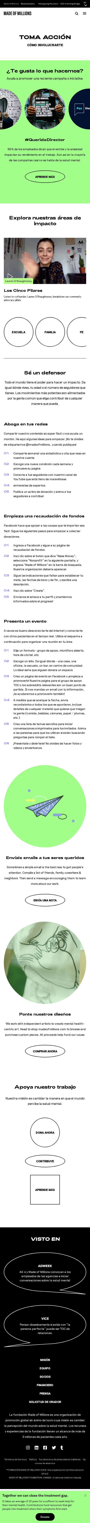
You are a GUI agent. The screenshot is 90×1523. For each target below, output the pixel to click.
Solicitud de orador (45, 1402)
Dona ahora (45, 1132)
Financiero (45, 1385)
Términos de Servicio (15, 1459)
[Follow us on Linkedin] (36, 1447)
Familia (50, 332)
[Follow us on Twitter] (54, 1447)
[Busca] (77, 13)
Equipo (45, 1368)
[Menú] (84, 13)
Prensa (45, 1393)
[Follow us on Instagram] (28, 1447)
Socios (45, 1376)
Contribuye (45, 1161)
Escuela (18, 332)
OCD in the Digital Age (70, 3)
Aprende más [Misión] (45, 1189)
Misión (45, 1360)
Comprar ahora (45, 1051)
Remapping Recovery (48, 3)
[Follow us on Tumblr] (62, 1447)
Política (33, 1459)
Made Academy (28, 3)
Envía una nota (45, 900)
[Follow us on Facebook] (45, 1447)
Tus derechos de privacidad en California (59, 1459)
